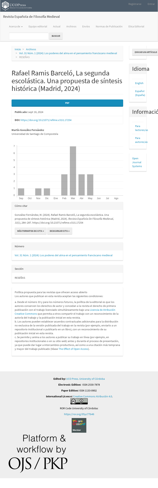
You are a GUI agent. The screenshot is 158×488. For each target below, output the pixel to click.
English (139, 83)
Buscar (56, 35)
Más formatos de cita (30, 230)
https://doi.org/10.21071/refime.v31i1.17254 (46, 120)
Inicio (18, 49)
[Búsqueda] (29, 36)
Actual (56, 26)
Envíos (86, 26)
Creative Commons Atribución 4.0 (92, 396)
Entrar (151, 4)
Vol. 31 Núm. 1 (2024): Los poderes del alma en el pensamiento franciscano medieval (68, 53)
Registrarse (134, 4)
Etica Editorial (136, 26)
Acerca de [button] (16, 26)
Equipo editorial (38, 26)
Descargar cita (60, 230)
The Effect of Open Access (73, 349)
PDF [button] (67, 102)
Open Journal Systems (137, 162)
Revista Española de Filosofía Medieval (31, 16)
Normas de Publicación (109, 26)
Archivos (71, 26)
